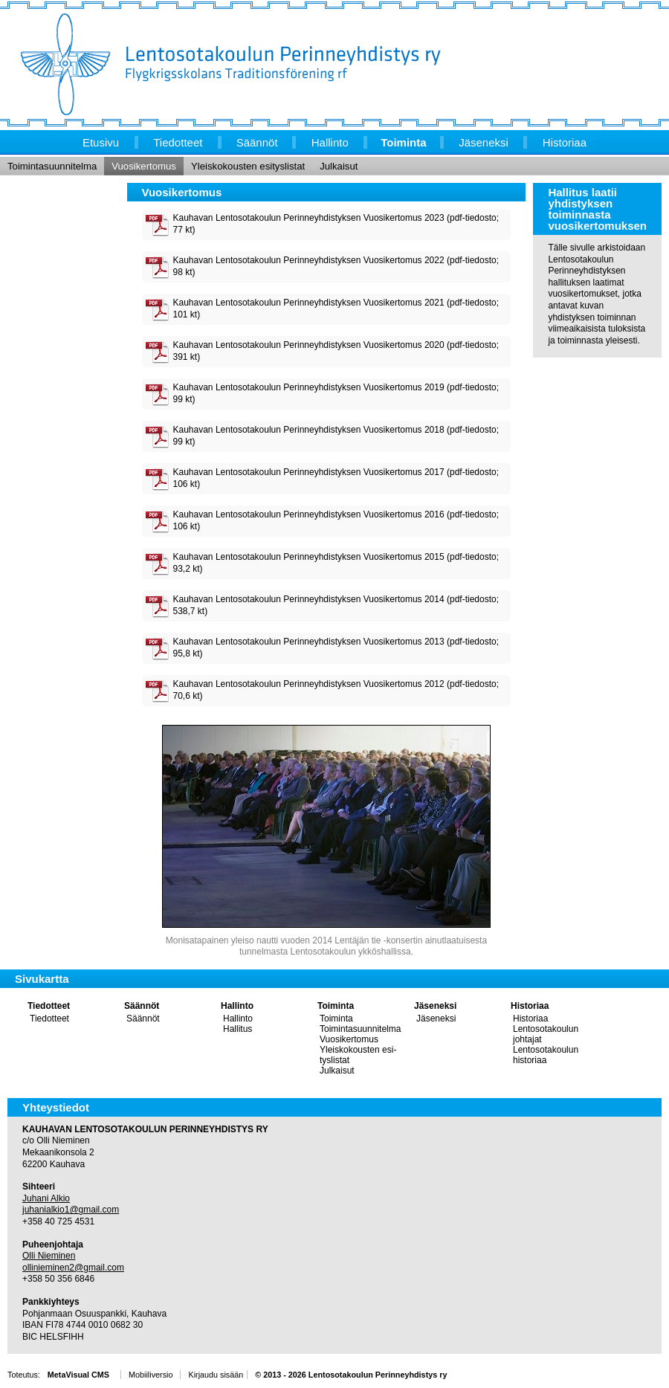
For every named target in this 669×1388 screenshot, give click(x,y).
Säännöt (141, 1006)
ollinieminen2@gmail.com (73, 1267)
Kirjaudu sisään (215, 1374)
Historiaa (530, 1006)
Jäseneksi (435, 1006)
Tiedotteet (49, 1006)
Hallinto (237, 1006)
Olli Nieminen (48, 1255)
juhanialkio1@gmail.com (70, 1209)
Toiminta (335, 1006)
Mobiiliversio (150, 1374)
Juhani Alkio (46, 1198)
